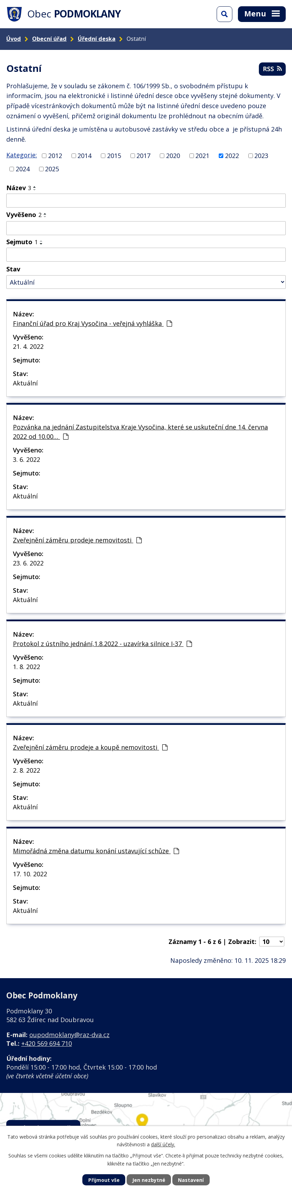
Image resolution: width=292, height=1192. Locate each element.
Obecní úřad (49, 39)
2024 (23, 169)
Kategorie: (21, 155)
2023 (261, 155)
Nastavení (191, 1180)
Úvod (13, 39)
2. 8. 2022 (26, 770)
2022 (232, 155)
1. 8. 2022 (26, 666)
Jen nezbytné (148, 1180)
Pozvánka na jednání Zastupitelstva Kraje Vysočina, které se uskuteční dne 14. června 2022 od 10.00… (140, 432)
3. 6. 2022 (26, 459)
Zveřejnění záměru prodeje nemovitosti (77, 540)
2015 (114, 155)
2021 (202, 155)
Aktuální (25, 383)
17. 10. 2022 (30, 874)
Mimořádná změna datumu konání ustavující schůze (96, 851)
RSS (272, 69)
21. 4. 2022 (28, 346)
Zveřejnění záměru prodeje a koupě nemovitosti (90, 747)
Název (18, 187)
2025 (52, 169)
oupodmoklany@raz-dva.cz (69, 1034)
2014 (84, 155)
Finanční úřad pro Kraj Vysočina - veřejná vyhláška (92, 323)
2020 (173, 155)
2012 (55, 155)
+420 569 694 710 (46, 1043)
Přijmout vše (104, 1180)
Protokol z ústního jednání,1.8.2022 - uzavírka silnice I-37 (102, 643)
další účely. (163, 1144)
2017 (143, 155)
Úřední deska (96, 39)
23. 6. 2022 (28, 563)
